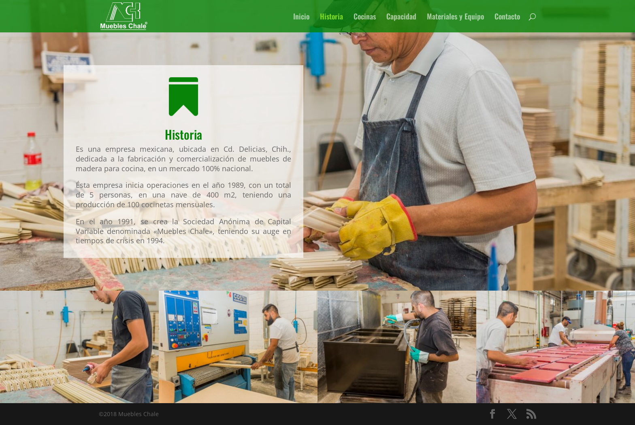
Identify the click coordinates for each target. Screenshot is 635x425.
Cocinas (365, 17)
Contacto (507, 17)
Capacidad (401, 17)
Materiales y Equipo (455, 17)
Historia (331, 17)
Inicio (301, 17)
